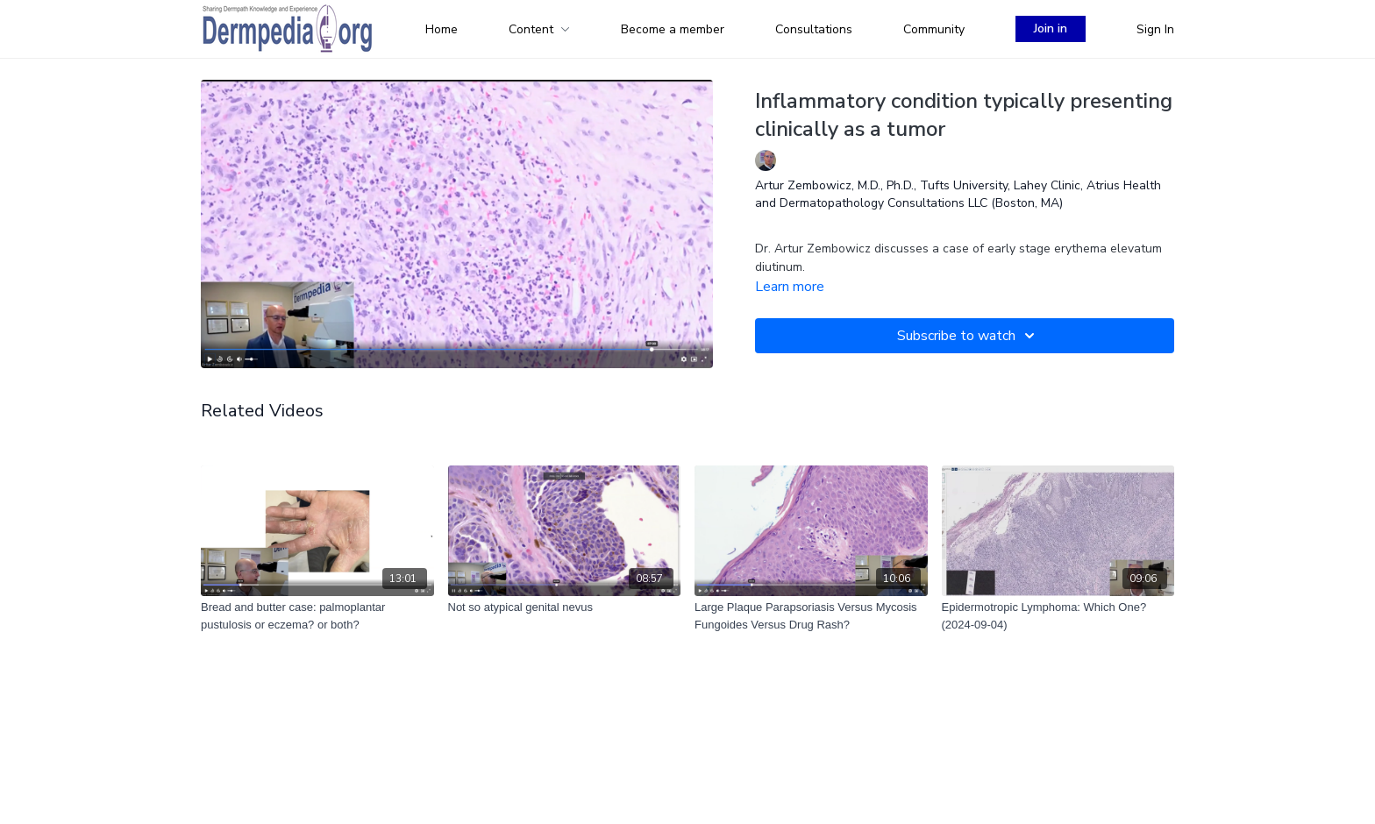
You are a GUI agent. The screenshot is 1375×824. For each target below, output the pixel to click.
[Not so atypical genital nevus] (564, 607)
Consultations (813, 29)
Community (934, 29)
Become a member (672, 29)
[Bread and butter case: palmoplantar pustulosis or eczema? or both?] (317, 616)
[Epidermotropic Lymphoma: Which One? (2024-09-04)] (1058, 616)
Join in (1050, 28)
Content (539, 29)
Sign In (1155, 29)
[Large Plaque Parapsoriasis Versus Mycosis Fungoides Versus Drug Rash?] (811, 616)
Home (441, 29)
